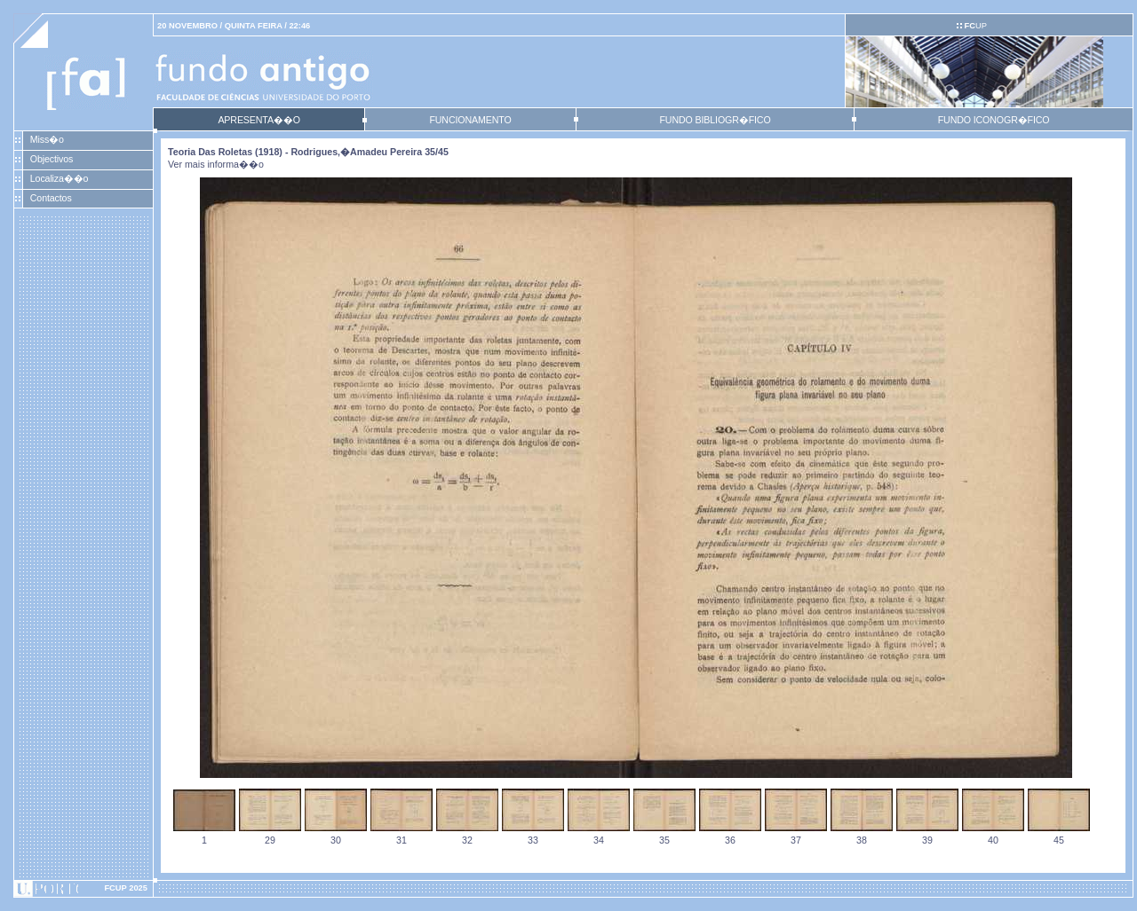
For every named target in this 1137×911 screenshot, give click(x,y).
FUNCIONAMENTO (470, 119)
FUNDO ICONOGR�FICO (994, 119)
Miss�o (47, 139)
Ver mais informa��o (216, 164)
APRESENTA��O (258, 119)
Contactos (51, 197)
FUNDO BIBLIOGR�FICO (714, 119)
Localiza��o (59, 178)
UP (975, 25)
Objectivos (51, 158)
